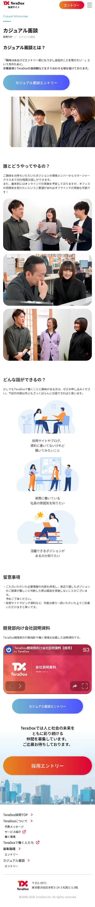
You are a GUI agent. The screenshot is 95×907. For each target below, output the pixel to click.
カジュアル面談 (14, 860)
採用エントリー (47, 765)
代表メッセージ (14, 826)
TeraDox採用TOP (15, 814)
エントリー (11, 854)
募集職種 (9, 848)
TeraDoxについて (15, 821)
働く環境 (10, 837)
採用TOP (7, 37)
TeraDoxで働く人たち (18, 842)
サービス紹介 (13, 832)
